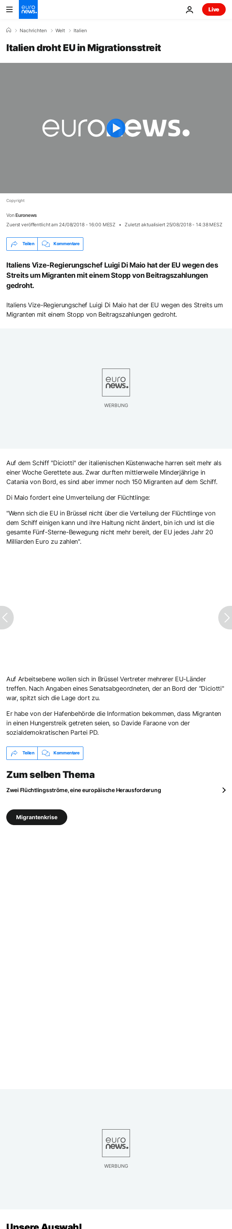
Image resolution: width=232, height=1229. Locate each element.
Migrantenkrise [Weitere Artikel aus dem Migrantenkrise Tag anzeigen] (36, 816)
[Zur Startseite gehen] (28, 9)
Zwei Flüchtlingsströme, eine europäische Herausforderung (83, 790)
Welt (60, 30)
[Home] (8, 30)
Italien (80, 30)
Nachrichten (33, 30)
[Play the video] (116, 128)
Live (213, 9)
